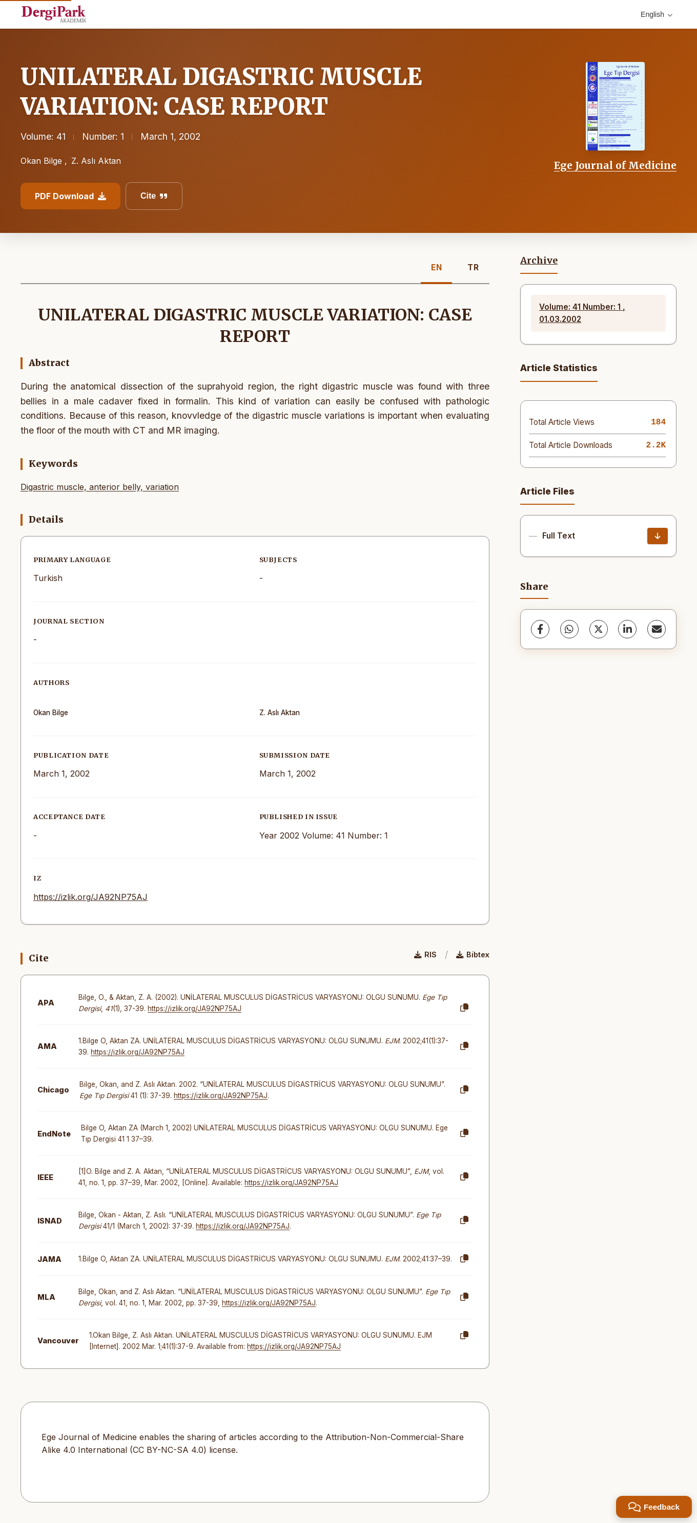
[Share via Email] (656, 629)
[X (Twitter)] (598, 629)
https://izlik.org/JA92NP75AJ (90, 897)
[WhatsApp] (569, 629)
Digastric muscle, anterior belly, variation (99, 487)
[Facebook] (540, 629)
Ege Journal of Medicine (615, 165)
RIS (425, 954)
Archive (539, 260)
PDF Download (70, 196)
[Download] (657, 536)
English (656, 14)
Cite (154, 195)
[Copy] (464, 1008)
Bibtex (472, 954)
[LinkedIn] (627, 629)
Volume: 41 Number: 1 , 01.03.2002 (582, 313)
